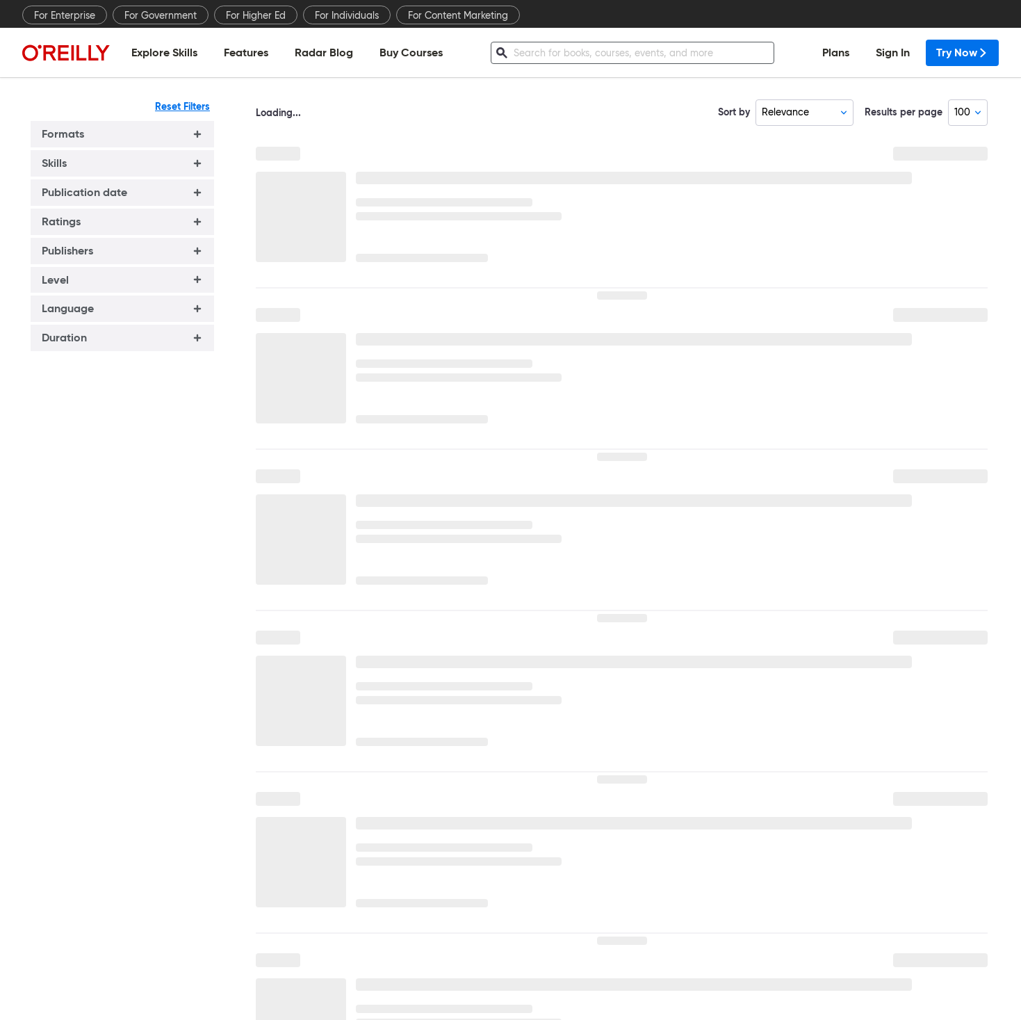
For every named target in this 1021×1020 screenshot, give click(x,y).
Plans (835, 52)
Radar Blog (324, 52)
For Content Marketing (458, 15)
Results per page (903, 112)
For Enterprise (64, 15)
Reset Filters (182, 106)
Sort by (734, 112)
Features (246, 52)
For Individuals (347, 15)
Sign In (893, 52)
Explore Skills (164, 52)
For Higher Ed (256, 15)
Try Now (962, 52)
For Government (160, 15)
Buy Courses (411, 52)
